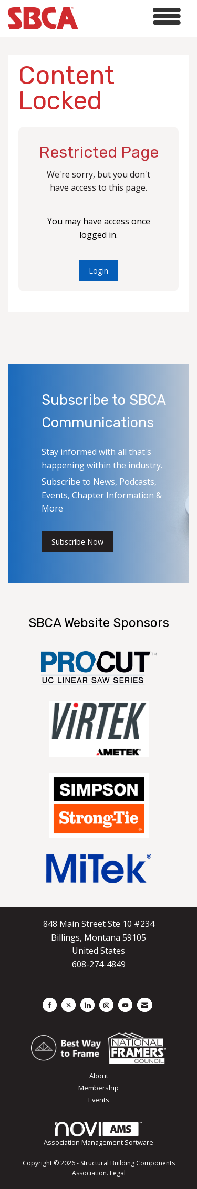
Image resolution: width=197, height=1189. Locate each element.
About (98, 1075)
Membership (98, 1087)
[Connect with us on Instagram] (106, 1005)
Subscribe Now (77, 542)
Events (98, 1099)
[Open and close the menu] (132, 16)
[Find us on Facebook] (50, 1005)
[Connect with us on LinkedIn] (87, 1005)
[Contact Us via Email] (144, 1005)
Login (98, 271)
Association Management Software (98, 1134)
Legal (118, 1173)
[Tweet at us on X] (68, 1005)
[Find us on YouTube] (125, 1005)
